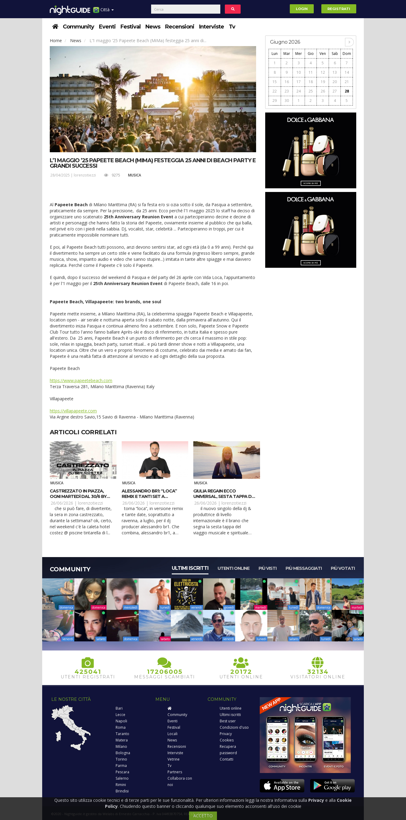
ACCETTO (203, 815)
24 (298, 91)
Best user (228, 721)
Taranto (122, 733)
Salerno (122, 778)
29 (274, 100)
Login (302, 9)
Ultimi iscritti (190, 568)
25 (311, 91)
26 (323, 91)
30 (287, 100)
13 (335, 72)
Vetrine (173, 759)
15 (274, 81)
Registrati (338, 9)
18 (311, 81)
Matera (122, 740)
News (152, 26)
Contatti (226, 759)
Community (78, 26)
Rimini (121, 784)
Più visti (267, 568)
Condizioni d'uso (234, 727)
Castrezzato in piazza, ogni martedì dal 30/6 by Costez (78, 496)
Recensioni (179, 26)
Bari (119, 708)
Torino (121, 759)
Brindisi (122, 791)
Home (56, 40)
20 (335, 81)
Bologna (123, 752)
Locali (172, 733)
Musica (134, 175)
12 (323, 72)
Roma (121, 727)
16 (287, 81)
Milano (121, 746)
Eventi (107, 26)
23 (287, 91)
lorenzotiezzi (85, 175)
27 (335, 91)
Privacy (226, 733)
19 (323, 81)
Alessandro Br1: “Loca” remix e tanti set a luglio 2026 (149, 496)
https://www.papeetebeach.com (81, 380)
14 (347, 72)
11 (311, 72)
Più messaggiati (304, 568)
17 (298, 81)
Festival (130, 26)
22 (274, 91)
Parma (121, 765)
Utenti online (233, 568)
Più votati (343, 568)
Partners (174, 772)
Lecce (120, 714)
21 (347, 81)
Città (103, 12)
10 (298, 72)
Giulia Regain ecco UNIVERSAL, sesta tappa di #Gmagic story (222, 496)
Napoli (121, 721)
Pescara (122, 772)
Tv (232, 26)
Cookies (227, 740)
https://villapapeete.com (73, 411)
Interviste (211, 26)
